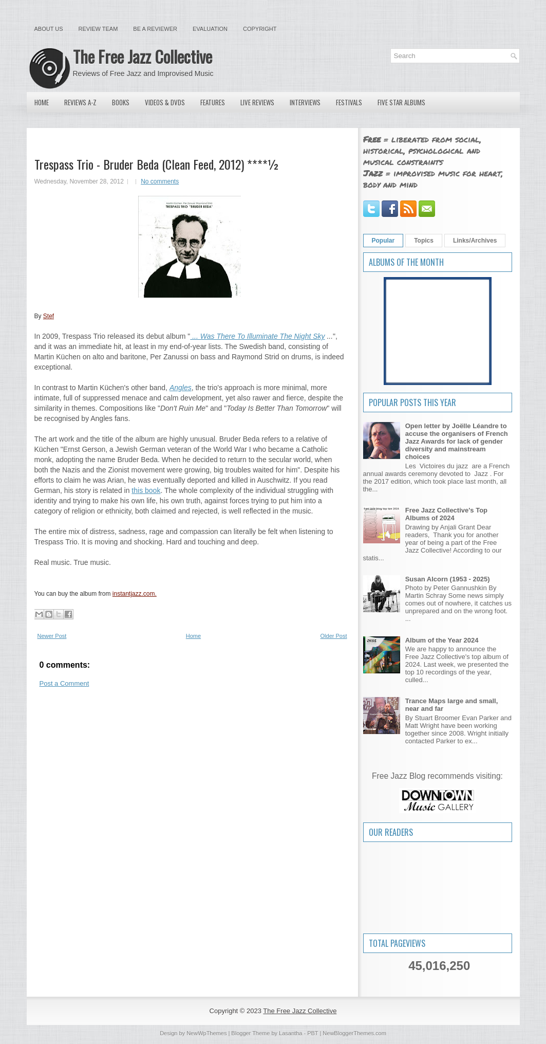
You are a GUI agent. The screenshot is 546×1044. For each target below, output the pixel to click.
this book (145, 490)
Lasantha (290, 1033)
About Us (48, 29)
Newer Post (52, 636)
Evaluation (210, 29)
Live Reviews (257, 102)
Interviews (305, 102)
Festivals (349, 102)
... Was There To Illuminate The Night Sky (257, 336)
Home (41, 102)
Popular (383, 240)
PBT (312, 1033)
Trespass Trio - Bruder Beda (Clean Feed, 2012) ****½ (156, 164)
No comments (160, 181)
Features (212, 102)
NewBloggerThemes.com (354, 1033)
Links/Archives (475, 240)
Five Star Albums (401, 102)
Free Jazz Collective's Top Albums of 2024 (446, 514)
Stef (48, 316)
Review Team (98, 29)
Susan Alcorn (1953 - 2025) (447, 579)
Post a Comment (64, 683)
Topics (424, 240)
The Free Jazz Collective (142, 56)
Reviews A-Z (80, 102)
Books (120, 102)
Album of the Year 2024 (442, 640)
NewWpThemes (206, 1033)
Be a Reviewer (155, 29)
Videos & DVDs (165, 102)
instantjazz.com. (134, 593)
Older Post (334, 636)
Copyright (259, 29)
